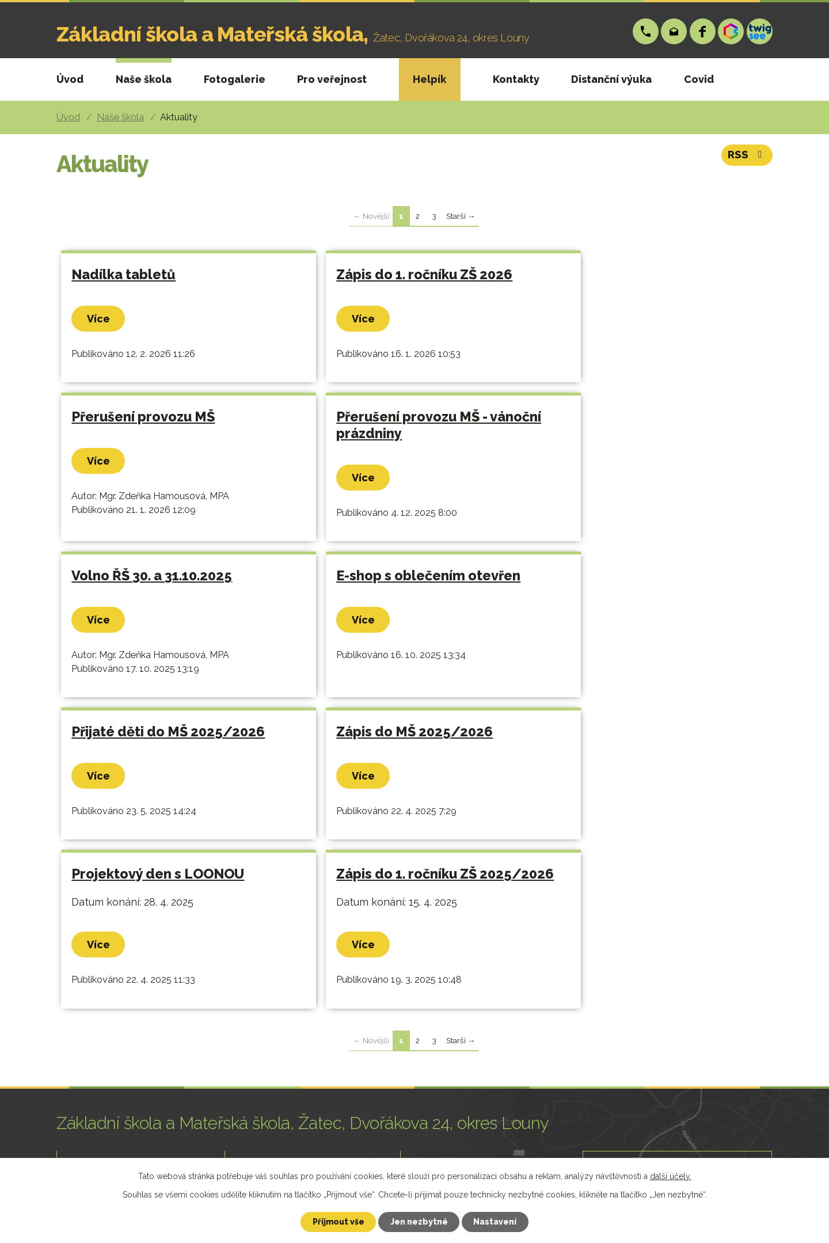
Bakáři (731, 31)
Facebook (703, 31)
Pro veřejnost (332, 79)
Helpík (429, 79)
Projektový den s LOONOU (623, 589)
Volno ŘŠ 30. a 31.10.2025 (385, 430)
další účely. (670, 1175)
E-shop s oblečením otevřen (629, 430)
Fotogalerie (234, 79)
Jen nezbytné (419, 1221)
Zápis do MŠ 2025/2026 (383, 589)
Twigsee (760, 31)
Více (99, 319)
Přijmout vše (338, 1221)
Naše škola (144, 79)
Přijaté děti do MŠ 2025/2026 (168, 589)
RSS (748, 156)
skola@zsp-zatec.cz (674, 31)
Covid (699, 79)
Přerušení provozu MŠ (608, 274)
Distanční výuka (611, 79)
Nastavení (496, 1221)
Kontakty (516, 79)
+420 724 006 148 (646, 31)
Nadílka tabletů (124, 274)
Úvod (69, 79)
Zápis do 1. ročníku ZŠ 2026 (393, 274)
